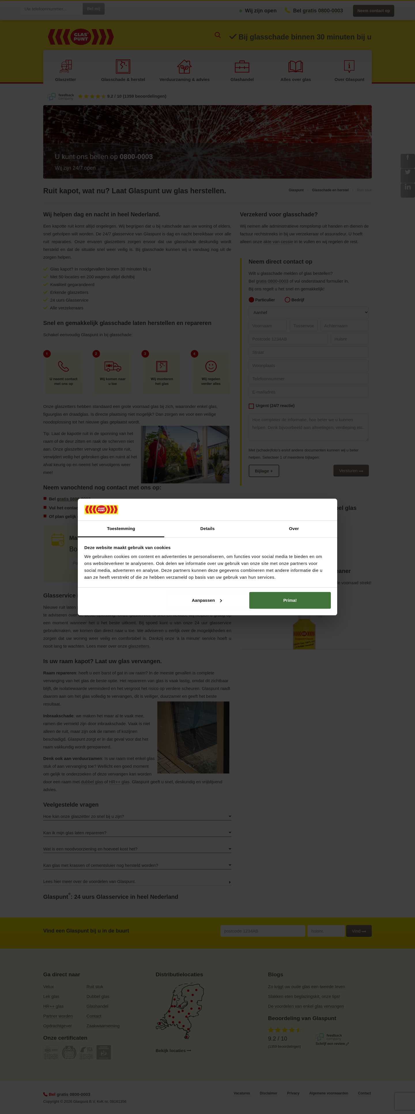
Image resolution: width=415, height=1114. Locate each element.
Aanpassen (207, 600)
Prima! (290, 600)
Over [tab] (294, 528)
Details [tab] (207, 528)
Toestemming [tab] (121, 528)
